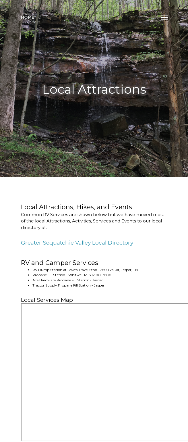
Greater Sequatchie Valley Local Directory (77, 242)
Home (27, 17)
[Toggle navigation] (164, 17)
